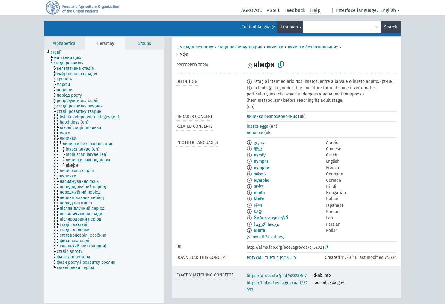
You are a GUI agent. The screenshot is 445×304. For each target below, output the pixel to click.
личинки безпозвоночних (313, 47)
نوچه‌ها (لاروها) (267, 224)
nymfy (260, 155)
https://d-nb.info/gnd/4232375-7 (277, 275)
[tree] (104, 176)
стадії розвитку (198, 47)
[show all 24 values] (266, 236)
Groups (144, 43)
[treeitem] (58, 52)
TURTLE (271, 258)
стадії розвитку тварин (240, 47)
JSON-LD (288, 258)
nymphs (261, 161)
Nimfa (259, 230)
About (273, 10)
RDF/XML (255, 258)
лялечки (255, 132)
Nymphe (261, 180)
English (388, 10)
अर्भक (258, 186)
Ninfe (259, 199)
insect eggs (257, 126)
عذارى (259, 142)
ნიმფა (260, 174)
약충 (258, 211)
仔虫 (258, 205)
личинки (275, 47)
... (177, 47)
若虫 (258, 148)
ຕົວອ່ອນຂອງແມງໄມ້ (271, 218)
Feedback (294, 10)
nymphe (261, 167)
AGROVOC (251, 10)
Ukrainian (289, 27)
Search (390, 27)
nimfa (259, 192)
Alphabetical (65, 43)
